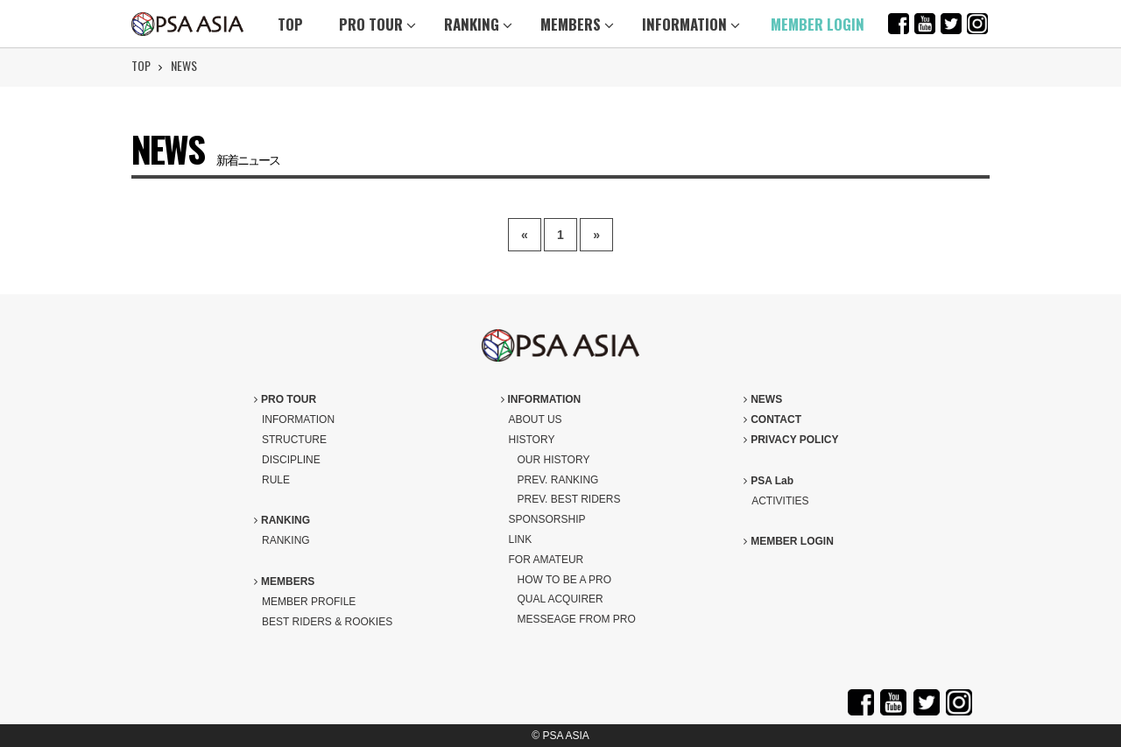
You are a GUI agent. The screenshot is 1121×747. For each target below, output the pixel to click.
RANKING (478, 24)
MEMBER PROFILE (309, 601)
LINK (520, 539)
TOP (290, 24)
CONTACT (772, 419)
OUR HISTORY (554, 460)
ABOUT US (535, 419)
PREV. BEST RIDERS (569, 499)
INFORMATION (691, 24)
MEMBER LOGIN (817, 24)
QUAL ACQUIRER (560, 599)
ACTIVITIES (779, 501)
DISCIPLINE (291, 460)
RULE (276, 480)
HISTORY (532, 439)
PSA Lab (768, 481)
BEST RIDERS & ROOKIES (327, 622)
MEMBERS (577, 24)
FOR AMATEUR (546, 559)
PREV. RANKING (558, 480)
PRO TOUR (377, 24)
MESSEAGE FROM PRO (577, 619)
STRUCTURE (294, 439)
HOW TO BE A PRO (565, 580)
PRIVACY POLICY (791, 439)
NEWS (184, 65)
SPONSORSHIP (547, 519)
